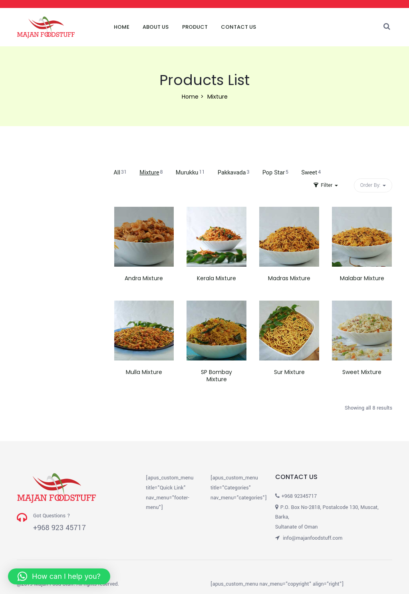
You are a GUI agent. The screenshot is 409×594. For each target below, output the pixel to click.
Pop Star (275, 172)
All (120, 172)
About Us (156, 27)
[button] (59, 576)
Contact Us (238, 27)
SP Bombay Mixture (216, 375)
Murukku (190, 172)
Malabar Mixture (362, 278)
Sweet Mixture (361, 372)
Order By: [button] (373, 185)
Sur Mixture (289, 372)
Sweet (311, 172)
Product (195, 27)
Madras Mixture (289, 278)
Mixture (151, 172)
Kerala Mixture (216, 278)
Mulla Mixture (144, 372)
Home (121, 27)
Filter (326, 185)
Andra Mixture (144, 278)
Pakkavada (234, 172)
